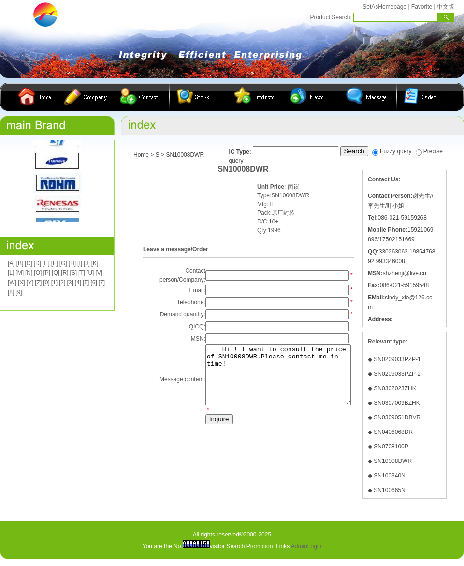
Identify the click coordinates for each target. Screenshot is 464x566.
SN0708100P (391, 446)
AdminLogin (306, 546)
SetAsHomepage (384, 6)
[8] (11, 292)
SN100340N (389, 475)
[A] (11, 263)
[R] (64, 272)
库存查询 (200, 97)
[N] (28, 272)
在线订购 (421, 97)
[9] (18, 292)
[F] (54, 263)
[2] (62, 282)
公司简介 (85, 97)
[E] (46, 263)
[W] (12, 282)
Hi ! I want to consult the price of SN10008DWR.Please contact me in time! (272, 380)
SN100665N (389, 490)
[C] (28, 263)
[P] (46, 272)
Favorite (421, 6)
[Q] (55, 272)
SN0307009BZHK (397, 403)
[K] (95, 263)
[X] (21, 282)
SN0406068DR (393, 432)
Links (283, 546)
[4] (78, 282)
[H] (72, 263)
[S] (73, 272)
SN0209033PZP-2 (397, 374)
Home (141, 154)
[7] (102, 282)
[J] (87, 263)
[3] (70, 282)
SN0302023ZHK (395, 388)
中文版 (445, 6)
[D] (37, 263)
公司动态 (313, 97)
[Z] (38, 282)
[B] (20, 263)
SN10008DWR (393, 461)
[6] (93, 282)
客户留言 (369, 97)
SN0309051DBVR (397, 417)
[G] (63, 263)
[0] (46, 282)
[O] (38, 272)
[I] (79, 263)
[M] (19, 272)
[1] (54, 282)
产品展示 (257, 97)
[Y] (30, 282)
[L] (11, 272)
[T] (81, 272)
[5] (86, 282)
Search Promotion (249, 546)
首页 (36, 97)
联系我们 (141, 97)
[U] (90, 272)
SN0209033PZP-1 (397, 359)
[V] (98, 272)
